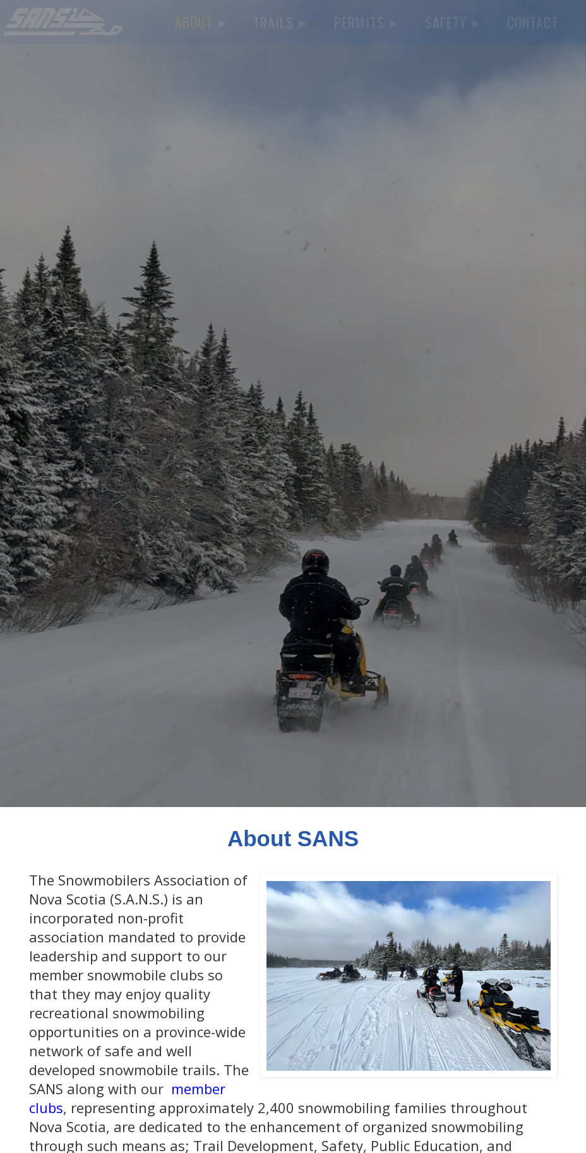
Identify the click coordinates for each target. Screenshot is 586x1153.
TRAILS (279, 22)
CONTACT (532, 22)
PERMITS (365, 22)
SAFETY (452, 22)
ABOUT (200, 22)
